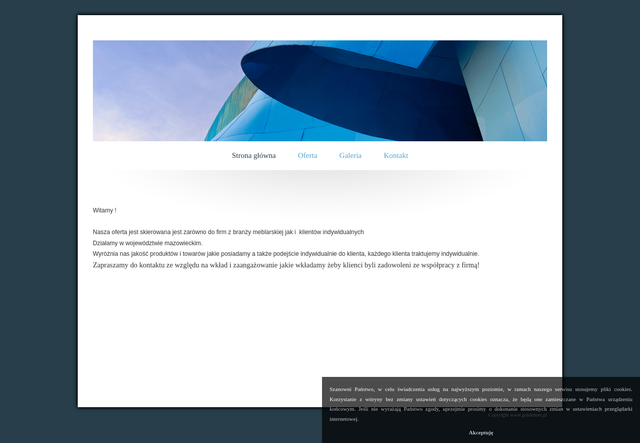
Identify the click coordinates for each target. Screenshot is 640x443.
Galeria (350, 155)
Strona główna (254, 155)
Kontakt (396, 155)
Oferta (307, 155)
